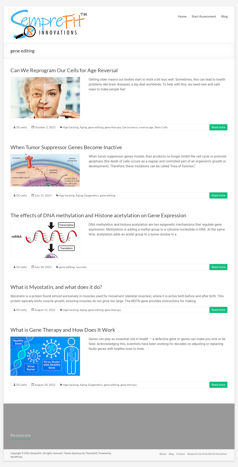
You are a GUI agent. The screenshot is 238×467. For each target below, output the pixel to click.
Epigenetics (91, 195)
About (161, 453)
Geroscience (130, 127)
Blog (224, 16)
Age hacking (70, 127)
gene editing (95, 127)
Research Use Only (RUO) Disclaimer (208, 453)
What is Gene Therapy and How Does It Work (62, 329)
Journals (81, 267)
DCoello (21, 127)
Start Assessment (204, 16)
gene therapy (113, 127)
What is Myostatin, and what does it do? (56, 287)
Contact (180, 453)
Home (182, 16)
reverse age (146, 127)
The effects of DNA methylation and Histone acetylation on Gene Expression (98, 215)
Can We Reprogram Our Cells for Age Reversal (64, 70)
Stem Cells (161, 127)
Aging (83, 127)
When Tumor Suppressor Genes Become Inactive (66, 147)
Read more (218, 127)
